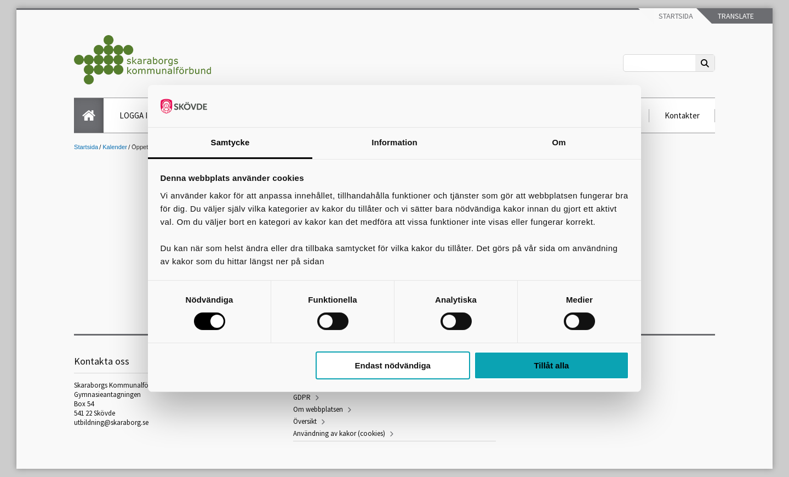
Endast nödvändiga (393, 365)
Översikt (305, 421)
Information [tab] (394, 142)
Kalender (114, 147)
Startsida (675, 16)
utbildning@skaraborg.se (111, 422)
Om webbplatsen (318, 409)
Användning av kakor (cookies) (339, 433)
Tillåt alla (551, 365)
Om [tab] (558, 142)
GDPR (302, 397)
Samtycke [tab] (230, 142)
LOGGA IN (136, 115)
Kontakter (682, 115)
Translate (735, 16)
